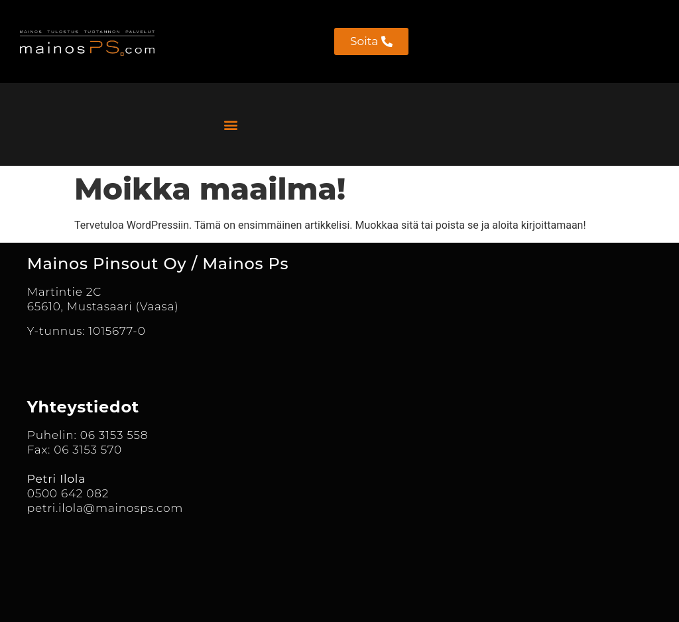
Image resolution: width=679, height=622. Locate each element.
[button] (230, 124)
